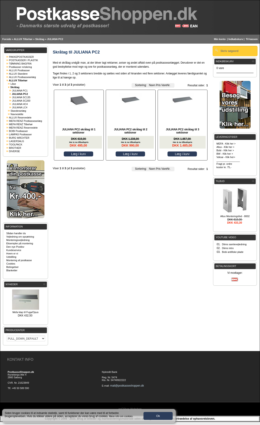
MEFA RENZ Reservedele (23, 127)
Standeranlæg (18, 110)
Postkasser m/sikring (20, 67)
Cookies (10, 263)
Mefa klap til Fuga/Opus (25, 312)
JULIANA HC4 (20, 104)
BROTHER (15, 148)
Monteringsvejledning (18, 240)
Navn (152, 85)
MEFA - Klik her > (226, 143)
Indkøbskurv (235, 39)
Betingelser (12, 267)
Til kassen (252, 39)
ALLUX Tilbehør (23, 39)
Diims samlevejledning (234, 244)
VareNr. (165, 85)
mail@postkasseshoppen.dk (127, 385)
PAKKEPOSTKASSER (21, 57)
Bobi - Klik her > (225, 150)
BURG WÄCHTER (19, 137)
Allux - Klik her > (225, 147)
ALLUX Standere (18, 73)
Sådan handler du (16, 233)
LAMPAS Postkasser (20, 134)
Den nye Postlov (15, 246)
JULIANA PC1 (20, 90)
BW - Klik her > (224, 153)
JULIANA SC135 (21, 97)
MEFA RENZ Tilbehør (21, 124)
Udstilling (11, 257)
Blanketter (12, 270)
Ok (158, 416)
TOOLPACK (15, 144)
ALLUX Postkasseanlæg (22, 77)
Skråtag (39, 39)
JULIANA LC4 (19, 107)
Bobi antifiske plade (232, 252)
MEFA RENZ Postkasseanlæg (25, 121)
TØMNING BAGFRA (20, 63)
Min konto (220, 39)
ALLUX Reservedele (20, 117)
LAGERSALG (16, 141)
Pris (158, 85)
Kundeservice (13, 250)
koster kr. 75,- (223, 167)
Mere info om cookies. (121, 416)
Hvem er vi (12, 253)
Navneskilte (17, 114)
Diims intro (228, 248)
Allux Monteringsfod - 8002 (235, 216)
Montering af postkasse (19, 260)
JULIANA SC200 (21, 100)
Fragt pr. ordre (224, 163)
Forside (6, 39)
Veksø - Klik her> (225, 157)
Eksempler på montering (19, 243)
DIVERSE (14, 151)
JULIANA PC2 (55, 39)
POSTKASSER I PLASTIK (23, 60)
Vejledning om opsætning (20, 236)
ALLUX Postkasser (19, 70)
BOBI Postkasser (18, 131)
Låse (13, 83)
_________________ (228, 160)
